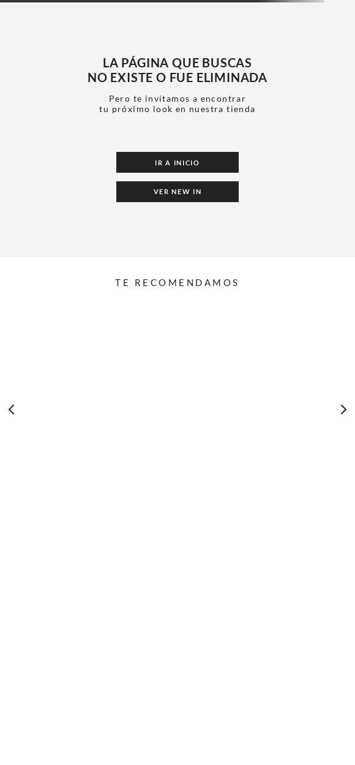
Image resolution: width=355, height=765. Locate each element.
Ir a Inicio (177, 163)
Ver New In (178, 191)
